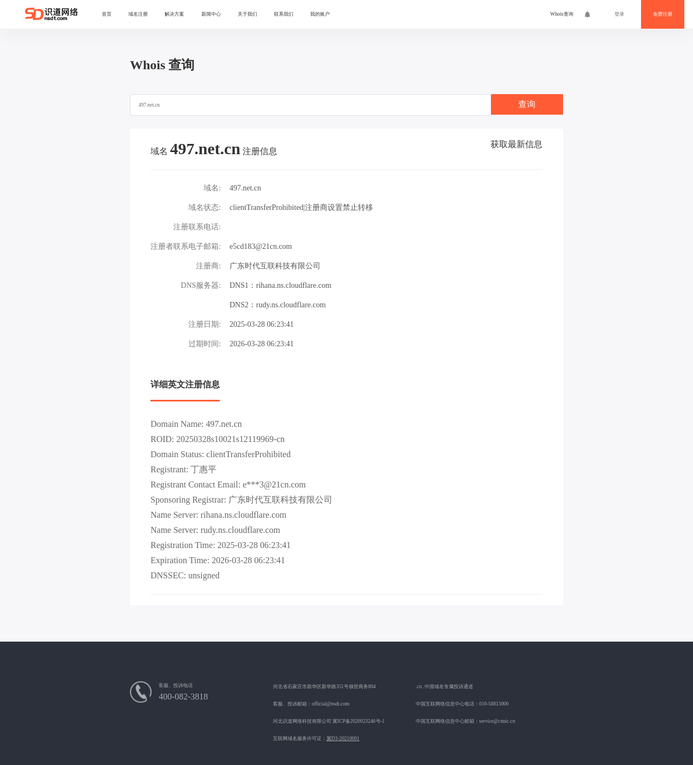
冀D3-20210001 (342, 738)
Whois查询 (561, 14)
